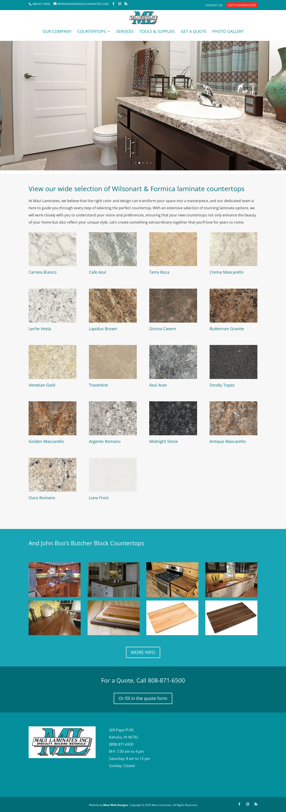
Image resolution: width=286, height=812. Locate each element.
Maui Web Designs (115, 805)
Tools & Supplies (157, 32)
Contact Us (213, 5)
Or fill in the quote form (143, 698)
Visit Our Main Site (242, 5)
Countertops (91, 32)
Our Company (57, 32)
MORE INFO (143, 652)
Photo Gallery (228, 32)
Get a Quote (193, 32)
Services (125, 32)
